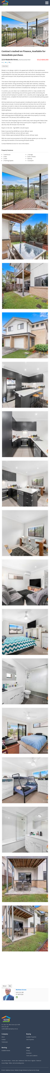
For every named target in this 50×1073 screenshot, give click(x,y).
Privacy (28, 1050)
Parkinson (38, 1060)
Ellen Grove (28, 1060)
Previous (5, 29)
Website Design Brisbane (21, 1070)
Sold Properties (30, 1039)
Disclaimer (29, 1053)
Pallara (10, 1063)
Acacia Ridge (5, 1063)
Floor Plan (5, 66)
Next (44, 29)
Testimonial (5, 1042)
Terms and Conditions (31, 1055)
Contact (4, 1039)
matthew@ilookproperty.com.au (10, 1029)
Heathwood (21, 1060)
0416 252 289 (5, 1026)
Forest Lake (15, 1060)
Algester (33, 1060)
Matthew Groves (21, 990)
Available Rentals (6, 1050)
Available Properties (31, 1037)
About (3, 1037)
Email (17, 997)
